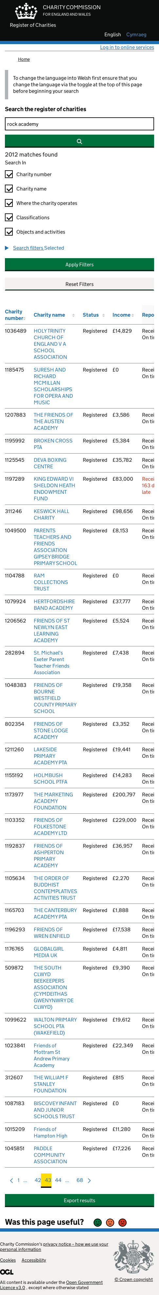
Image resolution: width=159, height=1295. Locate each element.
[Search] (79, 123)
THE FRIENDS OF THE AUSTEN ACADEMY (53, 421)
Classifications (32, 217)
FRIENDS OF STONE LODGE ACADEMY (51, 730)
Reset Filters (79, 284)
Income (122, 315)
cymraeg (136, 35)
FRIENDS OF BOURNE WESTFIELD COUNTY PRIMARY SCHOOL (55, 698)
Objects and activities (40, 232)
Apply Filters (79, 264)
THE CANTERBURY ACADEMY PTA (55, 913)
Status (91, 315)
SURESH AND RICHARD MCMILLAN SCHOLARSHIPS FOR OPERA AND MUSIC (53, 386)
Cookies (8, 1260)
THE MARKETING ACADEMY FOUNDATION (53, 801)
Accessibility (34, 1260)
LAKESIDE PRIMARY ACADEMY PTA (50, 756)
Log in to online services (127, 47)
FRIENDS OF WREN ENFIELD (52, 932)
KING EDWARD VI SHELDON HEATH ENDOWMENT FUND (54, 489)
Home (24, 59)
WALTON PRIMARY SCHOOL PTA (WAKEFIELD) (55, 1026)
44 (58, 1182)
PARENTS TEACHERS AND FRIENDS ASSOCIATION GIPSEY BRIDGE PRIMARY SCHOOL (55, 546)
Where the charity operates (46, 203)
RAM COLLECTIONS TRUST (51, 582)
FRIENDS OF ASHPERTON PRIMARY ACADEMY (49, 856)
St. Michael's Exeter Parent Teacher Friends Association (51, 662)
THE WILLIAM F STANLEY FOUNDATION (51, 1084)
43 (48, 1182)
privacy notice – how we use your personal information (54, 1246)
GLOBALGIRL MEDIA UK (49, 952)
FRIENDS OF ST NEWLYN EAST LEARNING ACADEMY (52, 630)
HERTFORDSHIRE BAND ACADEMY (54, 604)
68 (80, 1182)
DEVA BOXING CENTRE (50, 463)
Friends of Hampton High (50, 1132)
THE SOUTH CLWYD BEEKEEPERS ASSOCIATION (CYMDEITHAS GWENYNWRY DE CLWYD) (54, 987)
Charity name (31, 189)
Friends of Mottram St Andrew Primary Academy (51, 1055)
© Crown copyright (134, 1279)
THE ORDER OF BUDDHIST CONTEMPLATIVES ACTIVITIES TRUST (55, 888)
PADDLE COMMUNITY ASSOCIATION (50, 1155)
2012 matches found (31, 154)
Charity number (34, 174)
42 (38, 1182)
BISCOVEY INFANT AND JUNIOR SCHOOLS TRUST (55, 1110)
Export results (79, 1200)
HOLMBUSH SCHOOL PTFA (50, 778)
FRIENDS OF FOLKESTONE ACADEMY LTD (50, 826)
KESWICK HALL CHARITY (51, 514)
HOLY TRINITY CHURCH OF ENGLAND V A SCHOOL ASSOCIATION (50, 344)
